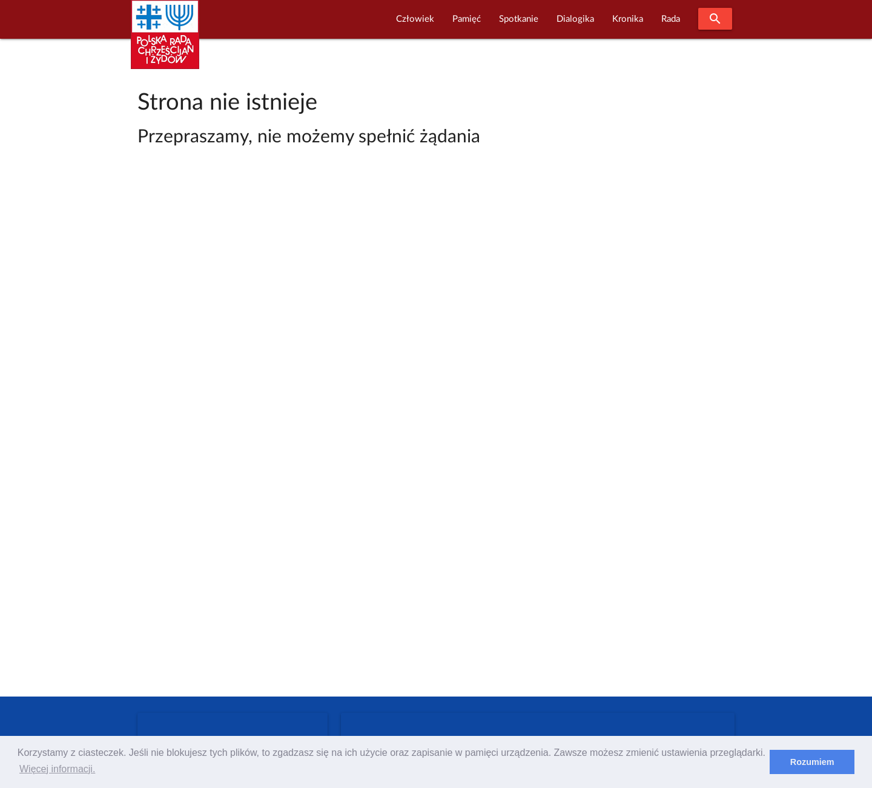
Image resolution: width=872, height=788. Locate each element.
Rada (670, 19)
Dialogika (575, 19)
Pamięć (466, 19)
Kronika (627, 19)
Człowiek (415, 19)
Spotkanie (518, 19)
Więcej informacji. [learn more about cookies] (57, 769)
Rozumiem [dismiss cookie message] (812, 762)
